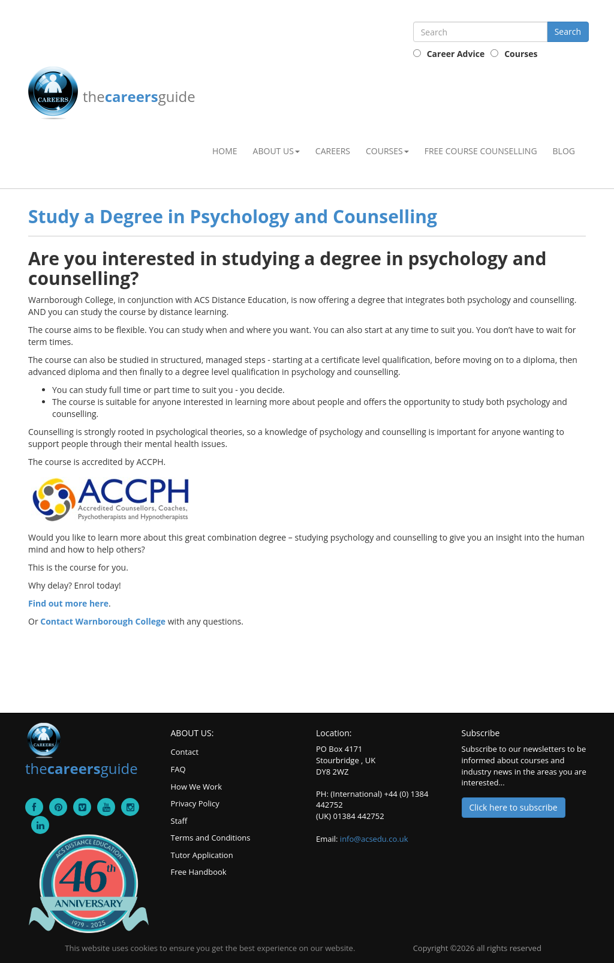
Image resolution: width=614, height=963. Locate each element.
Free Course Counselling (481, 151)
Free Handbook (199, 871)
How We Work (196, 786)
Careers (332, 151)
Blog (564, 151)
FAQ (178, 769)
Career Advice (456, 53)
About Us (276, 151)
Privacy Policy (195, 803)
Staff (179, 820)
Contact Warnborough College (102, 621)
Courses (520, 53)
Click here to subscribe (513, 807)
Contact (185, 751)
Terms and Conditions (211, 837)
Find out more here (68, 603)
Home (224, 151)
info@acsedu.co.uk (374, 838)
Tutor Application (202, 855)
